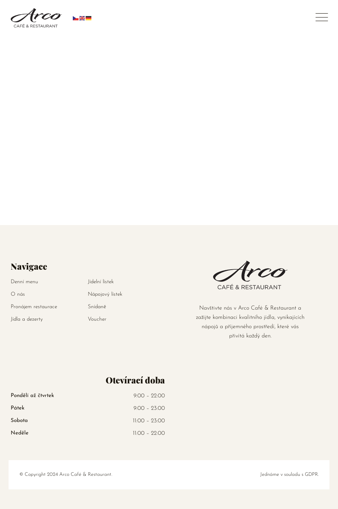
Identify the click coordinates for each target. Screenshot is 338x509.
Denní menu (24, 282)
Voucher (97, 319)
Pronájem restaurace (34, 307)
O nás (18, 294)
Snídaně (97, 307)
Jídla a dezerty (27, 319)
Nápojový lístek (105, 294)
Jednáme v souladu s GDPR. (289, 474)
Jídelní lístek (101, 282)
